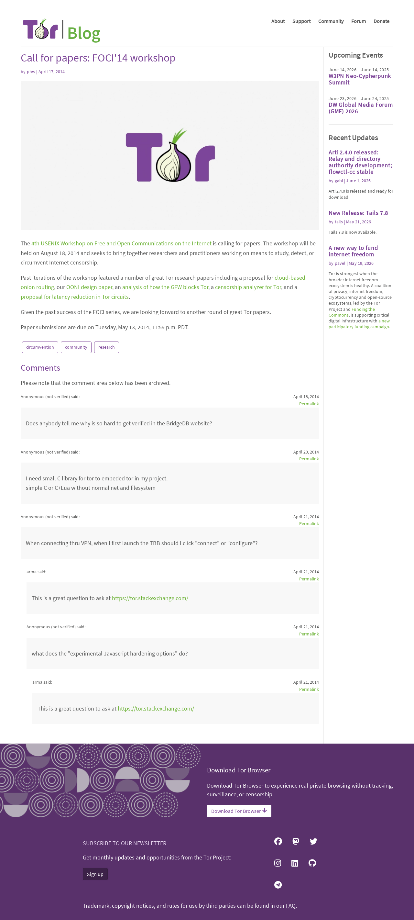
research (106, 347)
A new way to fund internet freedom (353, 251)
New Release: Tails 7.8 (358, 213)
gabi (339, 181)
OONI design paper (89, 287)
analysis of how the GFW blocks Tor (165, 287)
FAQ (291, 905)
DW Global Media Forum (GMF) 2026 (361, 108)
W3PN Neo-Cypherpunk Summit (360, 79)
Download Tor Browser (239, 811)
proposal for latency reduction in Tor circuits (75, 296)
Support (301, 21)
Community (330, 21)
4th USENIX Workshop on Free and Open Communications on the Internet (121, 243)
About (278, 21)
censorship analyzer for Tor (248, 287)
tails (339, 222)
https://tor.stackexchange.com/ (150, 598)
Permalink (309, 404)
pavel (340, 263)
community (76, 347)
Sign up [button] (95, 874)
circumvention (40, 347)
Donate (381, 21)
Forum (358, 21)
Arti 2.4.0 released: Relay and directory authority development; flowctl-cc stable (360, 162)
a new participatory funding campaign (359, 324)
